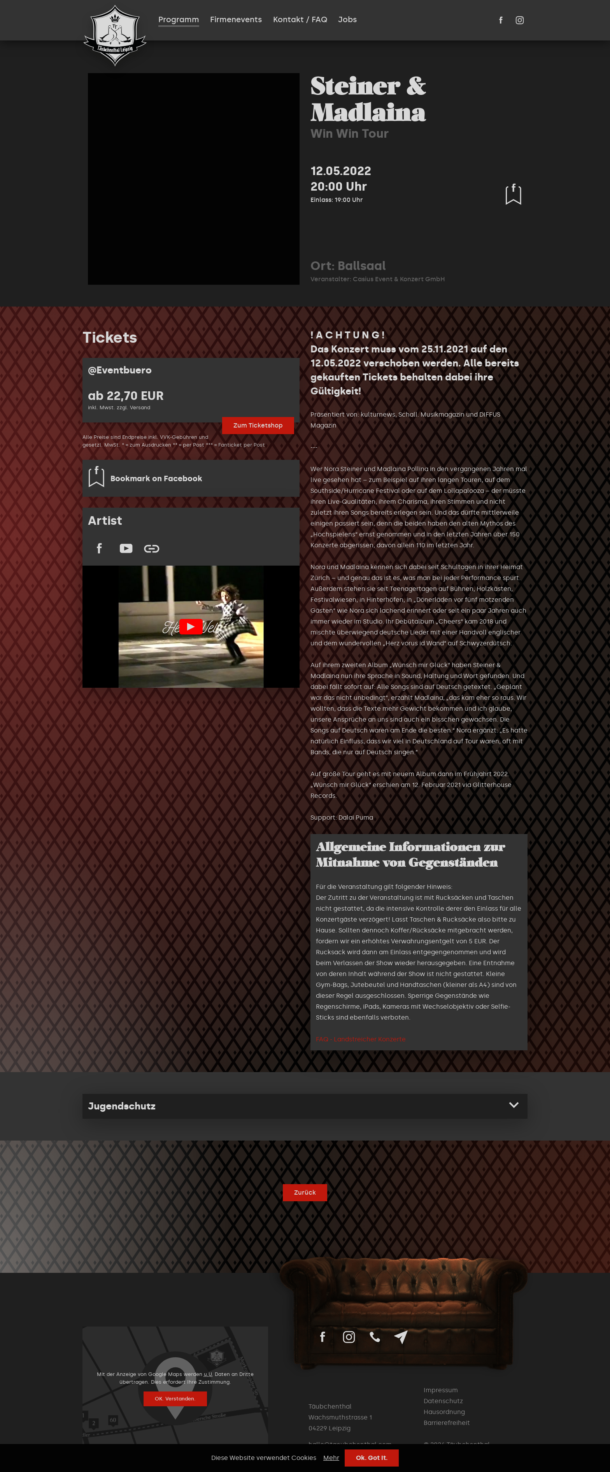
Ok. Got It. (371, 1457)
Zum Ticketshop (258, 425)
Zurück (305, 1192)
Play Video (191, 626)
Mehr (331, 1457)
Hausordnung (444, 1412)
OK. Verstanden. (175, 1399)
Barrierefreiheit (447, 1422)
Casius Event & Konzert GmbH (399, 279)
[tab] (305, 1106)
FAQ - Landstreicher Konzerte (361, 1039)
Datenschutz (443, 1401)
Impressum (441, 1390)
